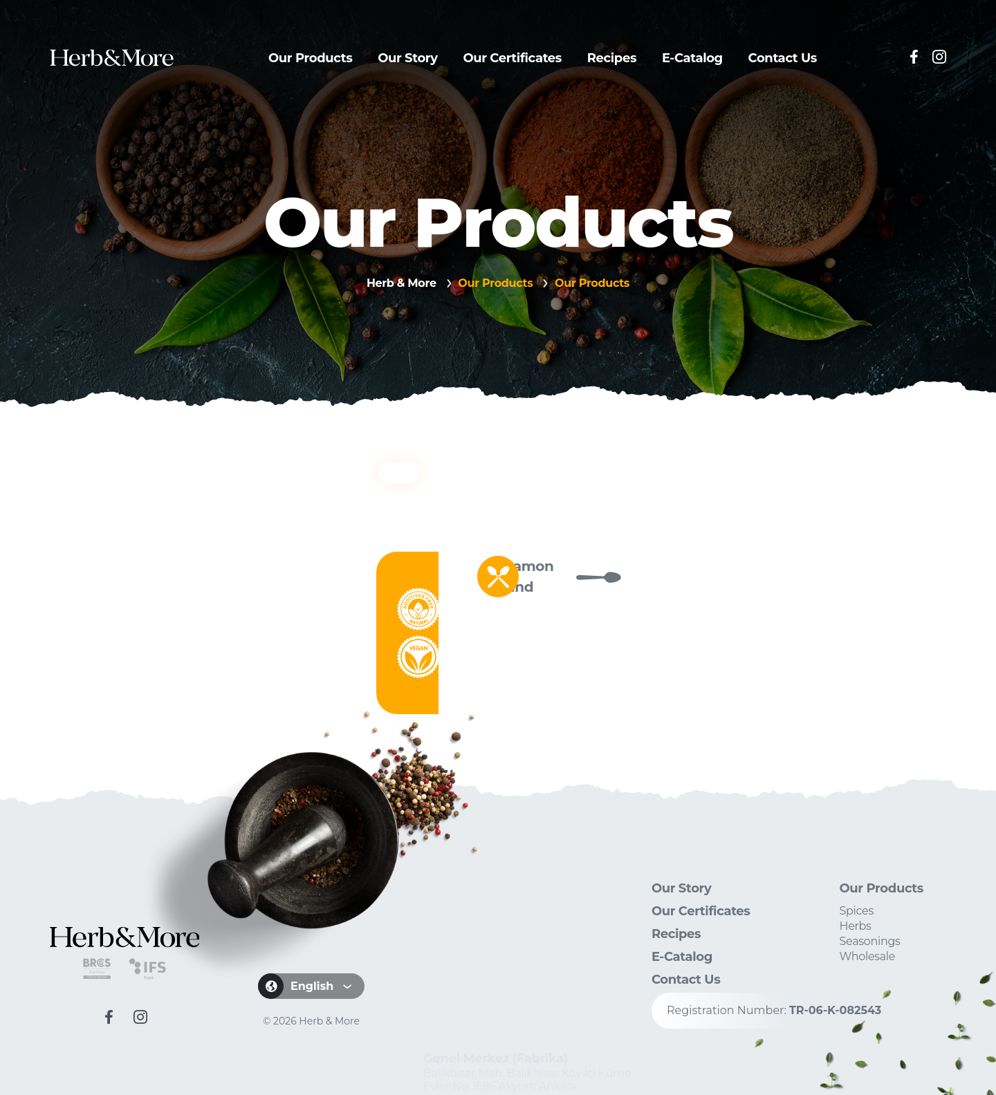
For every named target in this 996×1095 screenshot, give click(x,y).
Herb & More (401, 283)
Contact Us (782, 58)
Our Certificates (512, 58)
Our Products (310, 58)
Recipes (611, 58)
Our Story (408, 58)
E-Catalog (692, 58)
